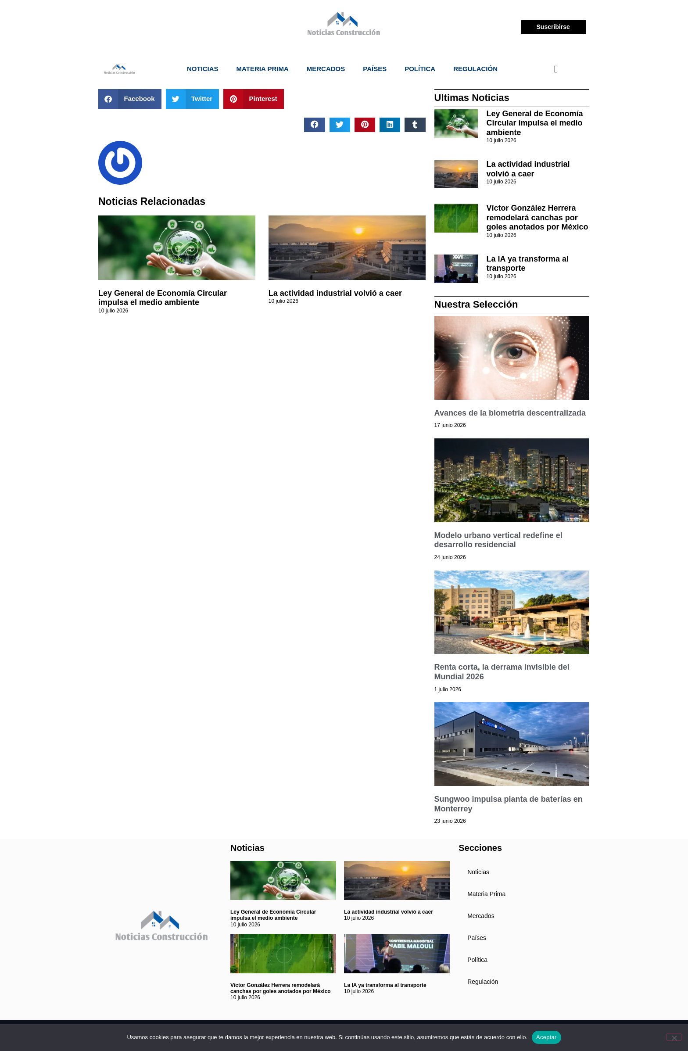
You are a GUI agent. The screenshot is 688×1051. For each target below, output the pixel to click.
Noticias (203, 68)
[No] (673, 1037)
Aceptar (546, 1037)
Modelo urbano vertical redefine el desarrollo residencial (498, 540)
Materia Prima (262, 68)
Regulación (475, 68)
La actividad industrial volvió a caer (335, 293)
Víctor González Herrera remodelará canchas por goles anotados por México (537, 217)
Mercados (326, 68)
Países (375, 68)
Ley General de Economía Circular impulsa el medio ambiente (162, 298)
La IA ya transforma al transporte (385, 985)
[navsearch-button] (556, 69)
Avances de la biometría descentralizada (510, 413)
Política (420, 68)
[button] (129, 99)
